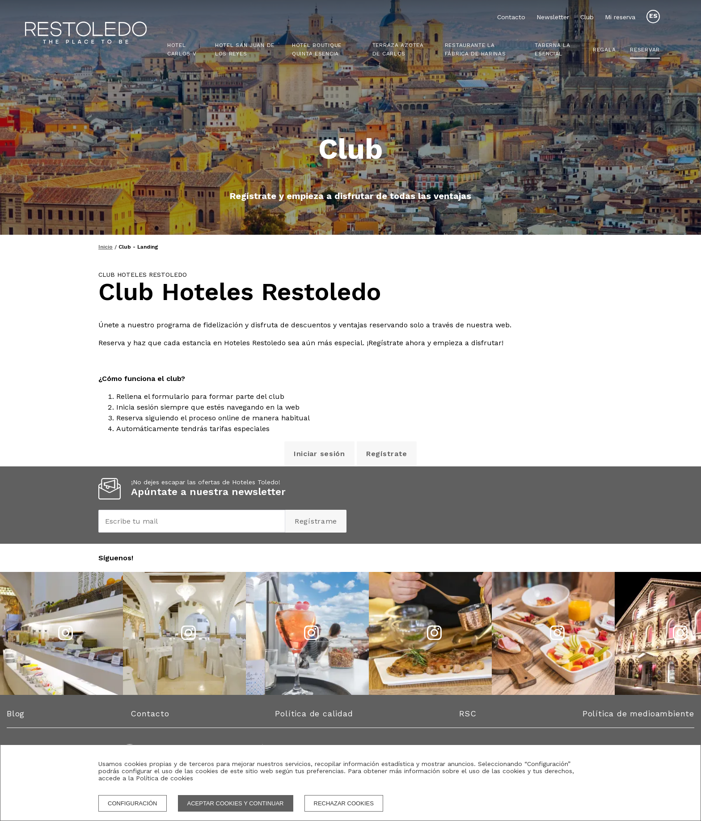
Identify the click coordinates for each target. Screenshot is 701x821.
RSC (468, 713)
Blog (16, 713)
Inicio (105, 247)
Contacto (511, 17)
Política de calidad (314, 713)
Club (587, 17)
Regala (604, 50)
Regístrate (386, 453)
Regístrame (316, 521)
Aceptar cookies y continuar (235, 803)
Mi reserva (620, 17)
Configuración (132, 803)
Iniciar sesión (319, 453)
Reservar (645, 50)
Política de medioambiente (638, 713)
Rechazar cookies (344, 803)
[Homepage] (97, 33)
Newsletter (552, 17)
